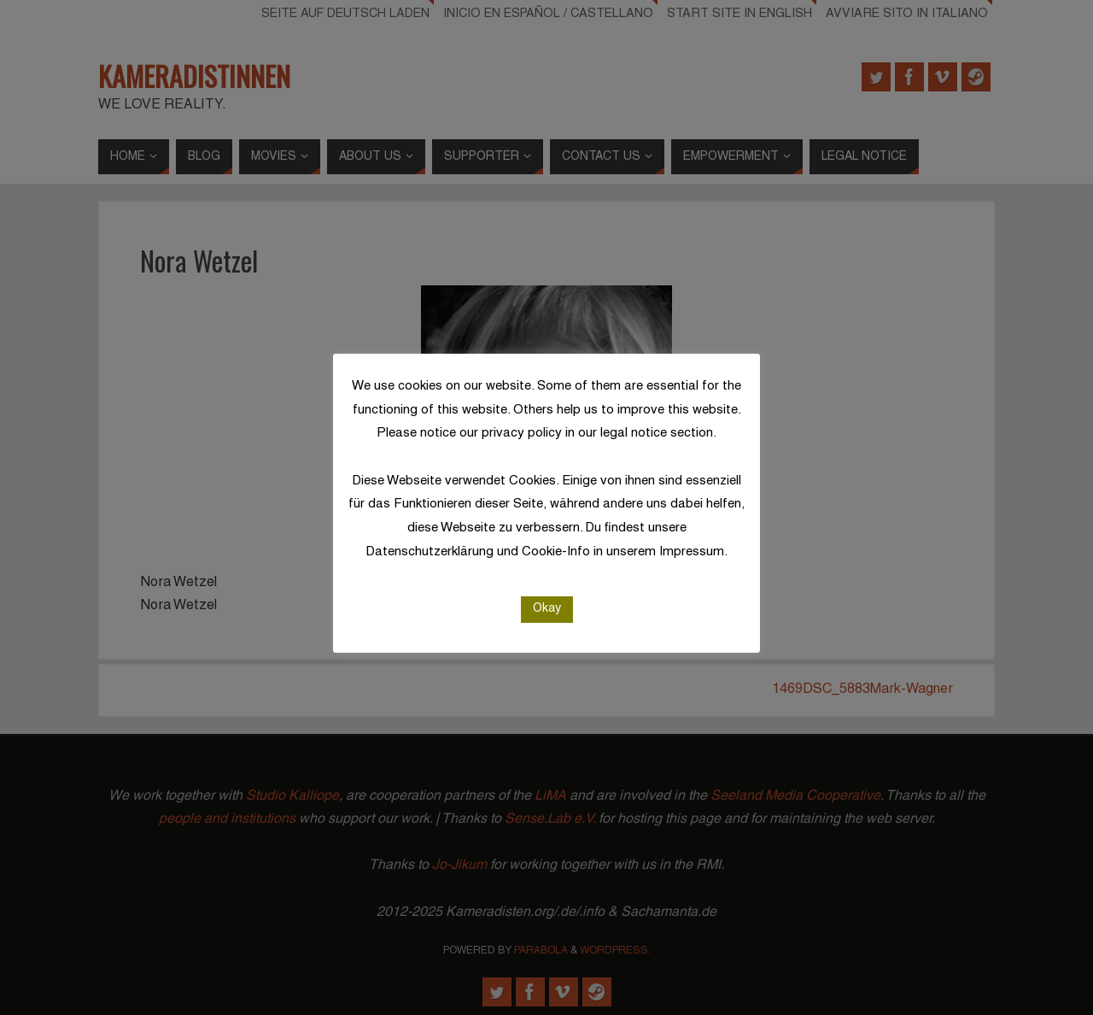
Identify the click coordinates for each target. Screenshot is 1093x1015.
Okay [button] (547, 608)
